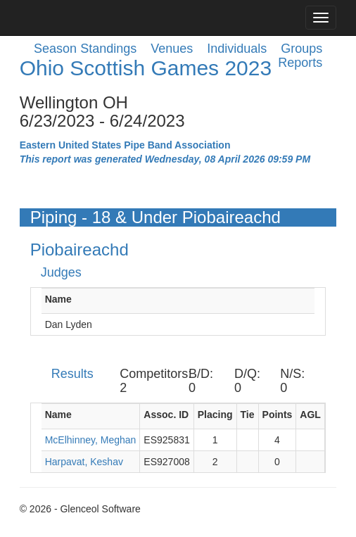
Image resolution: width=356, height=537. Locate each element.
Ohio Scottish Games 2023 (146, 68)
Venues (172, 49)
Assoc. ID (166, 414)
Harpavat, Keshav (84, 461)
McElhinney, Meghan (90, 440)
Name (58, 299)
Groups (301, 49)
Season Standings (85, 49)
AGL (310, 414)
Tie (248, 414)
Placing (215, 414)
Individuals (237, 49)
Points (277, 414)
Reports (300, 63)
